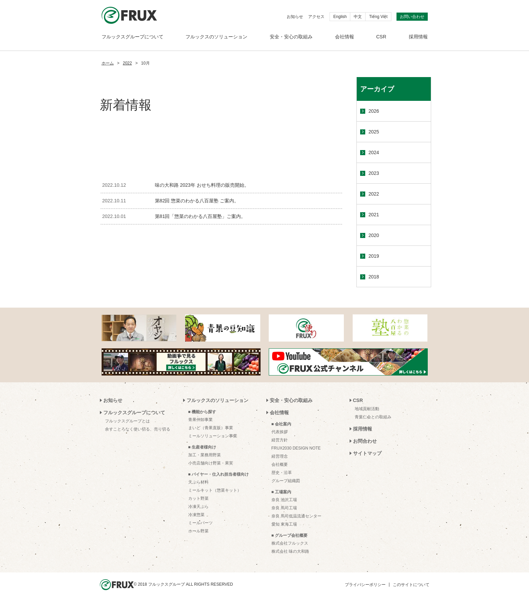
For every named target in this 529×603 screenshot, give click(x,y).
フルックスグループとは (127, 421)
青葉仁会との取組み (373, 417)
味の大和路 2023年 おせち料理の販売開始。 (202, 185)
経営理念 (279, 456)
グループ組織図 (285, 480)
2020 (374, 235)
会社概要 (279, 464)
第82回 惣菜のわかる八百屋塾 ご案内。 (197, 200)
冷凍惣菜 (196, 514)
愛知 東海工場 (284, 524)
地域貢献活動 (367, 408)
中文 (358, 16)
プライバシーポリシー (365, 584)
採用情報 (418, 36)
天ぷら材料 (198, 482)
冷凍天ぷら (198, 506)
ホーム (108, 63)
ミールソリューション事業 (212, 436)
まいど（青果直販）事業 (210, 427)
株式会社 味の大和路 (290, 551)
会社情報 (344, 36)
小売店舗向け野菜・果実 (210, 463)
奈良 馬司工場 (284, 508)
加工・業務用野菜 (204, 455)
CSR (381, 36)
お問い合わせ (412, 16)
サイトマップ (367, 453)
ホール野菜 (198, 531)
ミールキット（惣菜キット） (214, 490)
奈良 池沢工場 (284, 499)
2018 (374, 276)
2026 (374, 111)
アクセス (316, 16)
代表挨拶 (279, 432)
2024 (374, 152)
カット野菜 (198, 498)
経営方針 (279, 440)
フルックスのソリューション (216, 36)
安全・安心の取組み (291, 36)
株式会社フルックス (289, 543)
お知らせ (295, 16)
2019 (374, 256)
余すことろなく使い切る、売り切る (137, 429)
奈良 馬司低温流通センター (296, 516)
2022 (127, 63)
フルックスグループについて (132, 36)
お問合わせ (365, 441)
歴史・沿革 (281, 472)
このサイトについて (411, 584)
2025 (374, 131)
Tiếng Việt (378, 16)
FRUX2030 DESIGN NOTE (296, 448)
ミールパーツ (200, 522)
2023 (374, 173)
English (340, 16)
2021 (374, 214)
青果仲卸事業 (200, 419)
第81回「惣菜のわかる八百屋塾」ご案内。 (200, 216)
